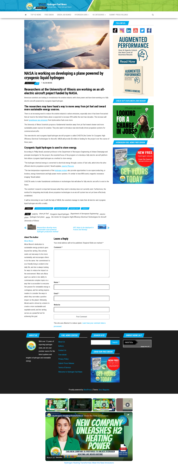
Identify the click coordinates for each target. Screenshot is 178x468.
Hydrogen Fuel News (57, 4)
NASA (48, 217)
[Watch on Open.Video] (54, 457)
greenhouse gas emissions (38, 120)
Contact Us (62, 350)
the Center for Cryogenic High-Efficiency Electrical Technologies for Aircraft (78, 217)
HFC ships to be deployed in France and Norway (83, 229)
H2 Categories (99, 15)
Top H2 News (36, 15)
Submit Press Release (66, 363)
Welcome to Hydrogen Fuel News (70, 372)
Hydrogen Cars (82, 15)
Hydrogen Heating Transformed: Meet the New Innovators (80, 415)
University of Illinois (31, 221)
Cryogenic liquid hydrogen (59, 214)
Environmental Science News (43, 208)
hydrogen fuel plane (37, 217)
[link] (49, 415)
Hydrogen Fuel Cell (61, 208)
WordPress (87, 390)
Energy (142, 346)
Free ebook (49, 15)
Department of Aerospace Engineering (84, 214)
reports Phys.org (68, 166)
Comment (58, 247)
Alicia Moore (47, 83)
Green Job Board (64, 15)
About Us (61, 342)
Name (56, 282)
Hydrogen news (74, 208)
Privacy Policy (63, 359)
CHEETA (35, 214)
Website (57, 305)
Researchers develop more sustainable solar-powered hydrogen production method (47, 230)
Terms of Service (64, 367)
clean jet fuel (44, 214)
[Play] (104, 404)
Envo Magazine (104, 390)
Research (85, 208)
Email (56, 293)
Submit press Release (118, 15)
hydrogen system (61, 170)
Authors (61, 346)
